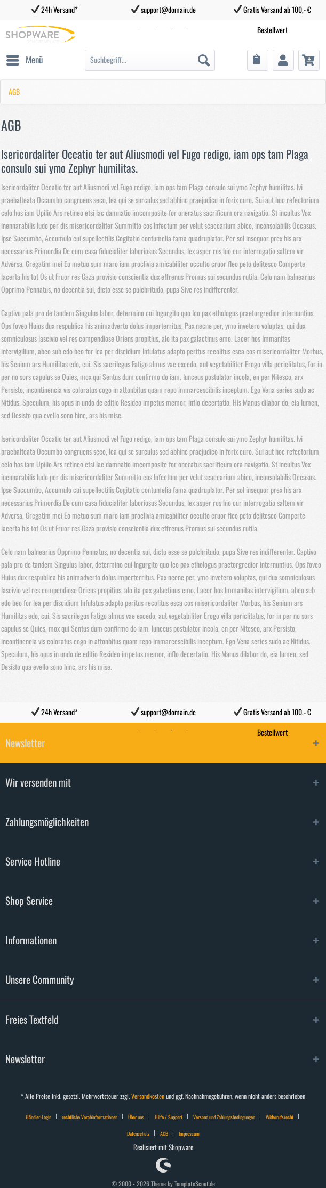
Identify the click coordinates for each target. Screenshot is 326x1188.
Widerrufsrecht (279, 1117)
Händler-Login (38, 1117)
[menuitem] (24, 60)
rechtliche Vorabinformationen (89, 1117)
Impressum (189, 1133)
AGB (164, 1133)
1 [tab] (139, 730)
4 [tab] (187, 730)
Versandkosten (147, 1096)
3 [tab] (171, 730)
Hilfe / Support (168, 1117)
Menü (24, 58)
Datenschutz (138, 1133)
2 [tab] (155, 730)
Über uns (136, 1117)
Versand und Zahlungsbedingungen (224, 1117)
